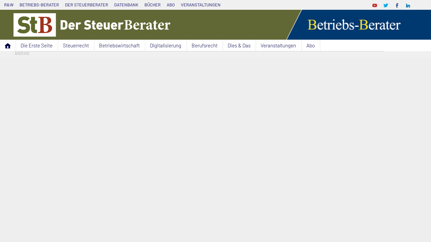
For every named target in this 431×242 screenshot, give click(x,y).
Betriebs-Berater (39, 4)
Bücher (152, 4)
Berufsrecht (205, 45)
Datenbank (126, 4)
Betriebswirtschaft (119, 45)
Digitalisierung (165, 45)
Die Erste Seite (37, 45)
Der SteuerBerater (86, 4)
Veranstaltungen (201, 4)
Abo (171, 4)
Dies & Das (239, 45)
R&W (8, 4)
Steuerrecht (76, 45)
